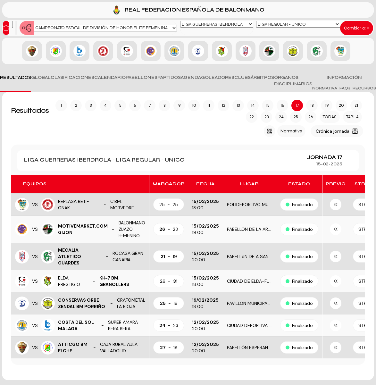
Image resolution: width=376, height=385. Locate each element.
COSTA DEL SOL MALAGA (76, 325)
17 (297, 105)
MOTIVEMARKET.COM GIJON (83, 229)
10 (194, 105)
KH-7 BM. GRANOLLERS (114, 281)
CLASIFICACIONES (72, 77)
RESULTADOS (15, 77)
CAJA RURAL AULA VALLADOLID (119, 347)
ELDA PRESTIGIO (69, 281)
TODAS (330, 117)
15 (268, 105)
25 (296, 117)
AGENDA (191, 77)
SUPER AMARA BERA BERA (123, 325)
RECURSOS (364, 88)
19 (327, 105)
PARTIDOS (169, 77)
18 (312, 105)
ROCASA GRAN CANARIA (128, 256)
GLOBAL (41, 77)
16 (282, 105)
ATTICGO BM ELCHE (73, 347)
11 (208, 105)
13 (238, 105)
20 (341, 105)
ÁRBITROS (262, 77)
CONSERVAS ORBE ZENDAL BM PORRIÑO (81, 303)
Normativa (291, 131)
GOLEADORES (217, 77)
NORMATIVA (324, 88)
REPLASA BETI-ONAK (73, 204)
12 (223, 105)
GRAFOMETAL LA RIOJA (131, 303)
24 (281, 117)
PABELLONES (141, 77)
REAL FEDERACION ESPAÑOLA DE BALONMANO (188, 10)
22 (251, 117)
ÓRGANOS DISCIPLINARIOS (293, 81)
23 (266, 117)
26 (310, 117)
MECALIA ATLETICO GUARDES (69, 256)
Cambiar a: (356, 28)
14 (253, 105)
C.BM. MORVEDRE (122, 204)
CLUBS (242, 77)
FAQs (344, 88)
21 (356, 105)
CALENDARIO (110, 77)
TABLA (352, 117)
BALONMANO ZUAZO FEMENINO (132, 229)
